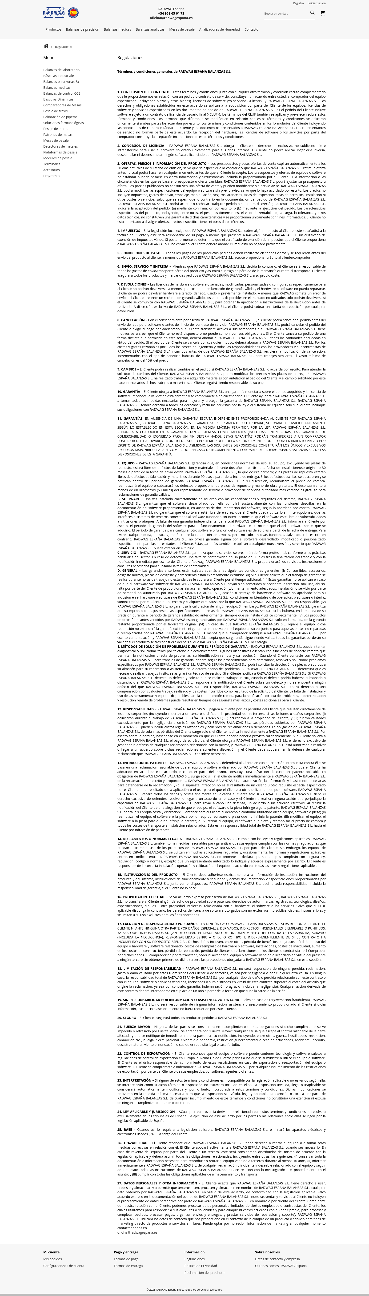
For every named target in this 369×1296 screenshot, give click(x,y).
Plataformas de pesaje (60, 152)
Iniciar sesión (317, 3)
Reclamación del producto (204, 1272)
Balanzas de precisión (82, 29)
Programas (51, 175)
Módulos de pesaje (57, 158)
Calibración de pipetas (60, 117)
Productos (53, 29)
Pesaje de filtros (55, 111)
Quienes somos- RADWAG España (281, 1266)
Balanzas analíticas (150, 29)
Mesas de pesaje (182, 29)
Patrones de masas (57, 134)
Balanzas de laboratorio (61, 70)
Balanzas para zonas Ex (61, 81)
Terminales (51, 164)
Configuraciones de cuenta (63, 1266)
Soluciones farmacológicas (63, 123)
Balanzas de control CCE (61, 93)
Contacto (251, 29)
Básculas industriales (59, 75)
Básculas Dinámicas (58, 99)
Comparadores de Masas (62, 105)
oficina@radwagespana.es (137, 1232)
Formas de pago (126, 1259)
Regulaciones (194, 1259)
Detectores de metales (60, 146)
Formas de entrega (128, 1266)
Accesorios (51, 170)
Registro (298, 3)
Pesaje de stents (55, 128)
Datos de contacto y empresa (277, 1259)
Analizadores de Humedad (219, 29)
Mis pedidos (52, 1259)
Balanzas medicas (117, 29)
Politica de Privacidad (200, 1266)
